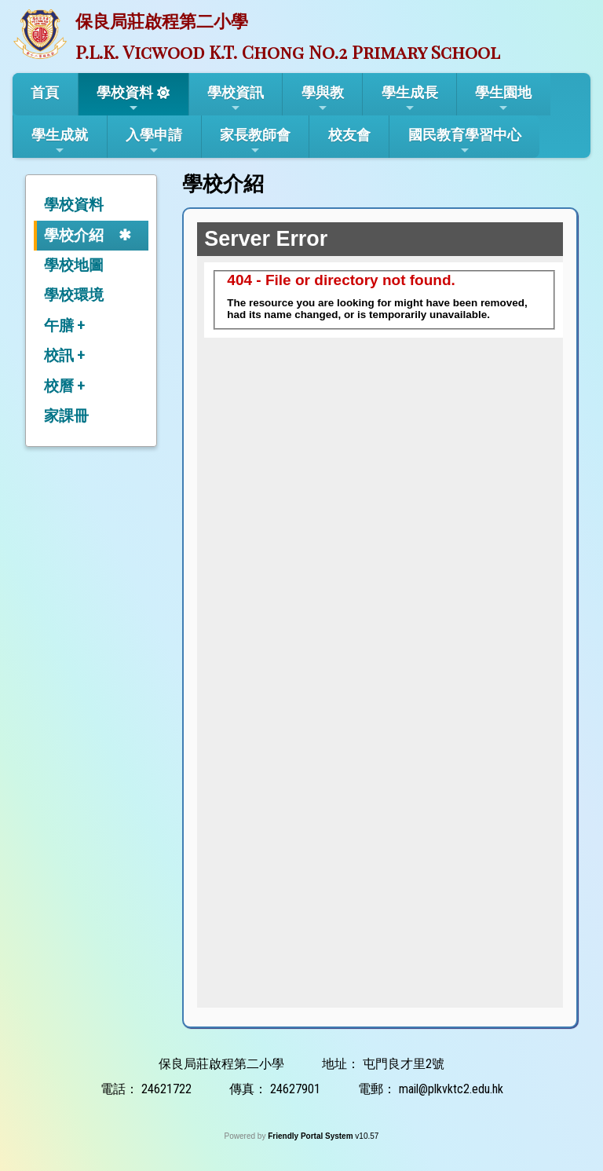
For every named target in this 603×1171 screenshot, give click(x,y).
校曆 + (64, 386)
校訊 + (64, 355)
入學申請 (154, 141)
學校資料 (125, 99)
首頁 (45, 92)
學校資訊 (235, 99)
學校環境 (74, 295)
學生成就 (59, 141)
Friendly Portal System (311, 1136)
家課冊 (66, 416)
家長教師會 (255, 141)
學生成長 (410, 99)
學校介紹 (74, 235)
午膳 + (64, 326)
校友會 (349, 134)
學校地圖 (74, 265)
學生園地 (503, 99)
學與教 (323, 99)
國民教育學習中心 (464, 141)
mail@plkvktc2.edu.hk (451, 1088)
